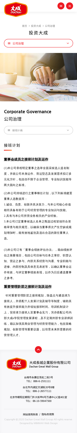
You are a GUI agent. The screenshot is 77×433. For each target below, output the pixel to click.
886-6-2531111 (42, 381)
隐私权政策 (48, 414)
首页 (24, 26)
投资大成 (36, 26)
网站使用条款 (30, 414)
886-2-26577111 (42, 391)
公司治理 (50, 26)
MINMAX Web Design (46, 423)
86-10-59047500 (42, 401)
